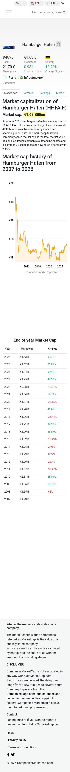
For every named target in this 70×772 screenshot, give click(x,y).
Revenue (28, 93)
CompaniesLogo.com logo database (31, 694)
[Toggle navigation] (9, 12)
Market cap (10, 93)
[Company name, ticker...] (48, 12)
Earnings (45, 93)
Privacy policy (17, 740)
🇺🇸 (35, 3)
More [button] (59, 93)
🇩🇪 (47, 57)
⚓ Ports (10, 77)
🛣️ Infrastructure (31, 77)
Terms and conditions (22, 747)
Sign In (20, 3)
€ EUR (51, 3)
